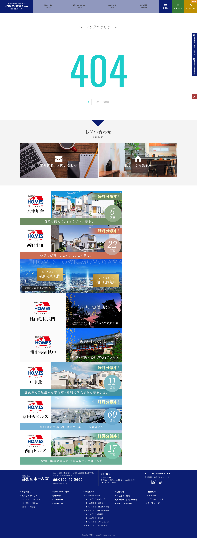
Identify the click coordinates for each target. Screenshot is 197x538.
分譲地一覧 (89, 492)
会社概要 (143, 6)
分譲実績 (152, 495)
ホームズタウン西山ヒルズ (96, 526)
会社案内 (152, 492)
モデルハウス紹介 (61, 492)
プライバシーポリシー (158, 499)
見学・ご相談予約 (124, 503)
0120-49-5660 (70, 479)
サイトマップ (154, 503)
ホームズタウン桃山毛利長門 (97, 507)
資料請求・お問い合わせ (127, 500)
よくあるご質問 (123, 496)
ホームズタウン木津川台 (95, 499)
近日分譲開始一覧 (93, 495)
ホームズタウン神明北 (94, 514)
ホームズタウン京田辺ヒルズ (97, 522)
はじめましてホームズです (33, 499)
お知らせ (120, 492)
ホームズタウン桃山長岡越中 (97, 510)
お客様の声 (111, 6)
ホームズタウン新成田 (94, 518)
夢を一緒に (48, 6)
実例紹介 (57, 496)
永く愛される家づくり (31, 503)
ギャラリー (58, 500)
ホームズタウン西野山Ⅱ (95, 503)
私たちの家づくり (80, 6)
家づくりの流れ (28, 507)
